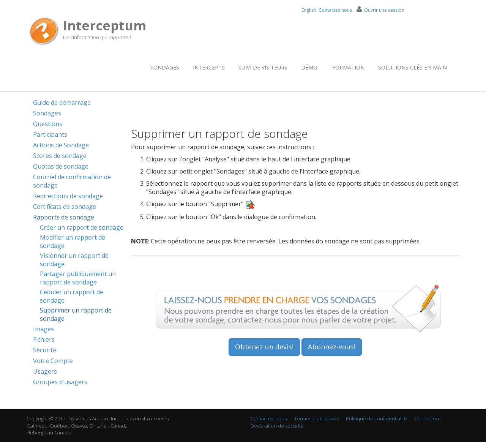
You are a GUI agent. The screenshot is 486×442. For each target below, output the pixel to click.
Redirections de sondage (68, 196)
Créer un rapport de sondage (81, 227)
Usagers (45, 371)
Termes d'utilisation (316, 418)
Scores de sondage (60, 156)
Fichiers (44, 339)
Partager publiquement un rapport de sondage (78, 278)
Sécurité (44, 350)
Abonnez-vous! (331, 346)
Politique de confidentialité (376, 418)
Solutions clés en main (412, 67)
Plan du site (428, 418)
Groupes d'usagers (60, 382)
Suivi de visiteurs (262, 67)
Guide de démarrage (62, 102)
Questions (47, 124)
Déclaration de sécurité (277, 425)
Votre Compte (53, 361)
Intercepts (209, 67)
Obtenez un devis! (264, 346)
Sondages (164, 67)
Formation (348, 67)
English (308, 10)
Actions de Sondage (61, 145)
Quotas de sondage (60, 166)
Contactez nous (335, 10)
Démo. (310, 67)
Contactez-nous (269, 418)
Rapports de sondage (63, 217)
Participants (50, 134)
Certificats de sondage (64, 206)
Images (43, 329)
